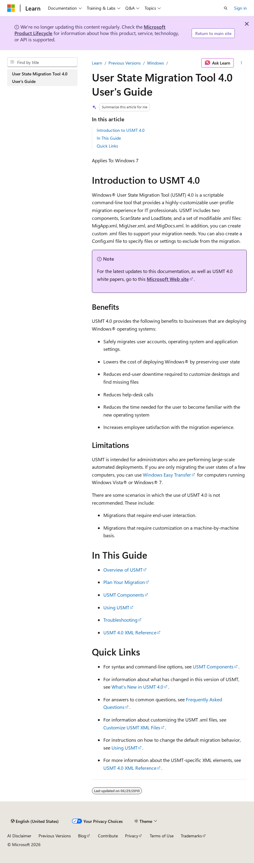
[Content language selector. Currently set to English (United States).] (34, 821)
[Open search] (226, 8)
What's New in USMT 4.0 (137, 687)
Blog (82, 836)
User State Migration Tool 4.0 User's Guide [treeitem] (39, 77)
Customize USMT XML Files (131, 727)
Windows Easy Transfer (167, 474)
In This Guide (109, 138)
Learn (97, 63)
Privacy (131, 836)
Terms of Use (162, 836)
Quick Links (107, 146)
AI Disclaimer (19, 836)
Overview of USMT (123, 569)
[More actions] (241, 63)
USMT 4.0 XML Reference (129, 632)
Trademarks (191, 836)
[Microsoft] (11, 8)
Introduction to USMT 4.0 (121, 130)
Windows (155, 63)
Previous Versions (124, 63)
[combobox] (42, 62)
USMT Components (123, 595)
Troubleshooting (120, 620)
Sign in (240, 8)
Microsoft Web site (168, 279)
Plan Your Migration (124, 582)
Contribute (108, 836)
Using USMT (116, 607)
